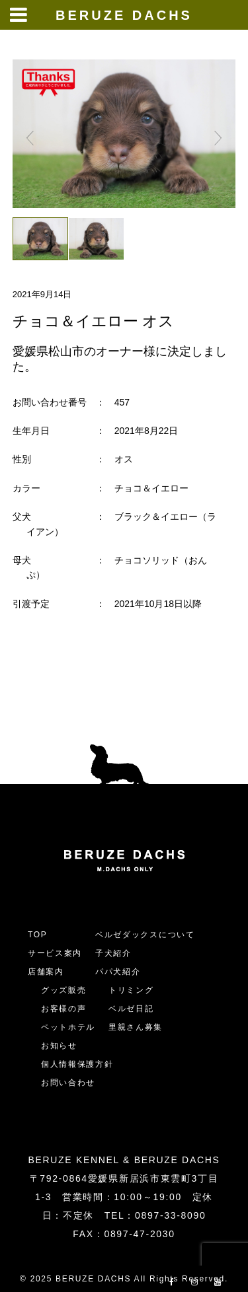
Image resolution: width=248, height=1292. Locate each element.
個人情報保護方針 (77, 1064)
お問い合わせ (72, 1082)
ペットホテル (68, 1027)
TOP (38, 934)
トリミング (130, 990)
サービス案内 (55, 953)
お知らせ (59, 1045)
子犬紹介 (113, 953)
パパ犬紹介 (117, 971)
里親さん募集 (135, 1027)
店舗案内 (46, 971)
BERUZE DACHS (124, 15)
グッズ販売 (63, 990)
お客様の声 (63, 1008)
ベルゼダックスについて (144, 934)
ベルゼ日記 (130, 1008)
